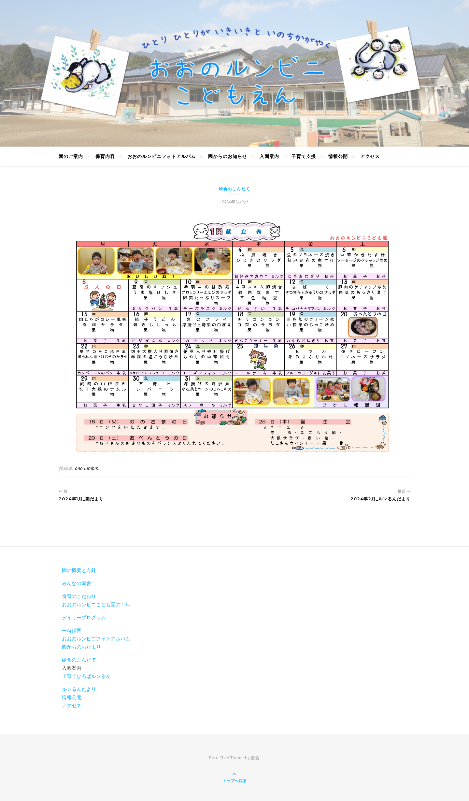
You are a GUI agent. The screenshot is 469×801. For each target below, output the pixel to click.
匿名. (255, 758)
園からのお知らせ (227, 156)
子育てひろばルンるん (86, 676)
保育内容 (105, 156)
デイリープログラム (84, 617)
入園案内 (269, 156)
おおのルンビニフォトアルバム (161, 156)
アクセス (370, 156)
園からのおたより (81, 646)
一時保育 (71, 630)
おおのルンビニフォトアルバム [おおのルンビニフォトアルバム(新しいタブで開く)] (96, 638)
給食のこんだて (234, 189)
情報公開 (338, 156)
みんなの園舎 (76, 583)
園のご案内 (71, 156)
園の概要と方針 (79, 570)
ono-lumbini (87, 468)
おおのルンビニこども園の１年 (96, 604)
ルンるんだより (79, 689)
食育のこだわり (79, 596)
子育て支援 (303, 156)
